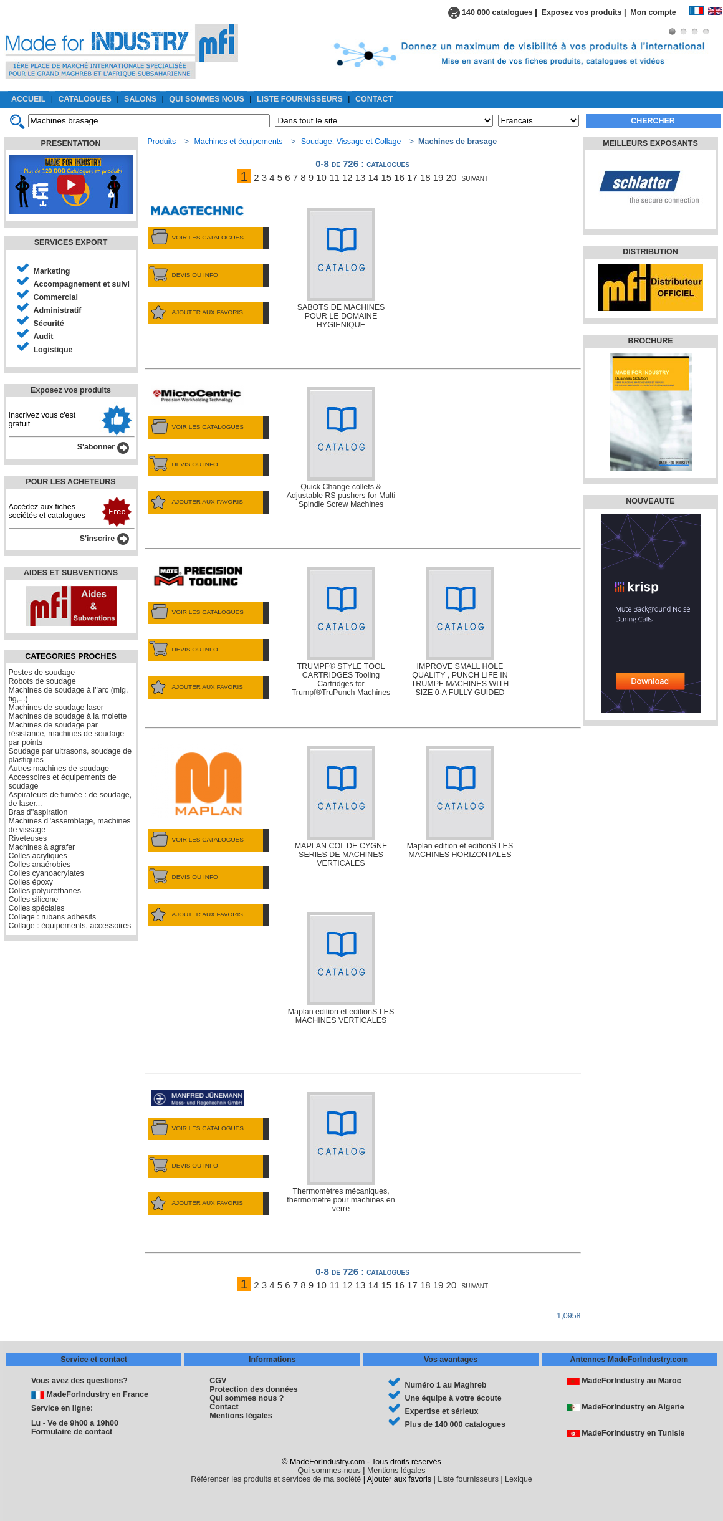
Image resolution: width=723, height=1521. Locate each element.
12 (347, 177)
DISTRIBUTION (650, 251)
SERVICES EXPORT (71, 242)
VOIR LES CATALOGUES (196, 237)
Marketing (52, 271)
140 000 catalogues (490, 12)
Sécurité (49, 323)
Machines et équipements (238, 141)
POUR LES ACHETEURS (70, 481)
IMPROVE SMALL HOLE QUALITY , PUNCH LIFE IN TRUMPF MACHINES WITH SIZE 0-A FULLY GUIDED (460, 632)
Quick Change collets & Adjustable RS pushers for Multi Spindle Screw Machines (341, 448)
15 (386, 177)
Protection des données (253, 1389)
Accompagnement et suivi (82, 284)
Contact (223, 1407)
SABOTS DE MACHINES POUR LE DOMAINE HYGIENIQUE (341, 268)
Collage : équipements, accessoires (70, 925)
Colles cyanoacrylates (46, 873)
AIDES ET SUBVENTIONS (71, 573)
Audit (44, 336)
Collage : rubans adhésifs (53, 917)
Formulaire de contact (71, 1431)
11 (334, 177)
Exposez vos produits (582, 12)
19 (438, 177)
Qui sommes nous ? (246, 1398)
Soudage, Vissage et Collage (351, 141)
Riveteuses (28, 838)
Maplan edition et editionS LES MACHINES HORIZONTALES (460, 802)
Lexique (518, 1479)
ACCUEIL (28, 99)
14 (373, 177)
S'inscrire (104, 538)
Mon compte (659, 12)
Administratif (58, 310)
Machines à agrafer (42, 847)
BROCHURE (650, 341)
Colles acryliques (38, 856)
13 (360, 177)
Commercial (56, 297)
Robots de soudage (42, 681)
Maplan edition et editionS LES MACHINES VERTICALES (341, 968)
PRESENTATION (71, 143)
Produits (162, 141)
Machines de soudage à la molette (68, 716)
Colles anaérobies (40, 864)
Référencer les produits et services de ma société (276, 1479)
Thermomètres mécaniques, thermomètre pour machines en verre (341, 1152)
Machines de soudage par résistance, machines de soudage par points (67, 734)
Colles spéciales (37, 908)
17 (412, 177)
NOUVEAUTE (650, 501)
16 (399, 177)
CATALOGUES (85, 99)
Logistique (53, 349)
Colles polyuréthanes (45, 890)
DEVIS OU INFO (183, 274)
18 (425, 177)
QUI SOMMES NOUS (206, 99)
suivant (475, 177)
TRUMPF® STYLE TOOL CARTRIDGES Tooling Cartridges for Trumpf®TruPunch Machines (341, 632)
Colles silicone (34, 899)
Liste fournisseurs (468, 1479)
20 (451, 177)
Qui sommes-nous (329, 1470)
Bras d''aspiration (38, 812)
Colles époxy (31, 882)
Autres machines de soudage (59, 768)
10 (321, 177)
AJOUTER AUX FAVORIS (195, 312)
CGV (217, 1380)
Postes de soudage (42, 672)
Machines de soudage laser (56, 707)
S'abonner (103, 447)
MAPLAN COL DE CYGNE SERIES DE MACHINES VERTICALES (341, 807)
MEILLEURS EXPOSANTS (650, 143)
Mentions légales (240, 1415)
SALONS (140, 99)
